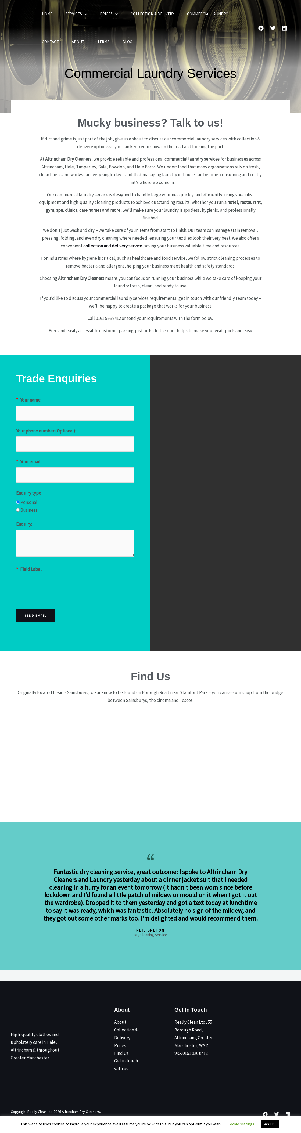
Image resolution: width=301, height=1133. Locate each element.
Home (47, 13)
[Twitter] (272, 28)
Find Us (121, 1053)
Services (76, 14)
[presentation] (57, 585)
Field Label (29, 569)
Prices (109, 14)
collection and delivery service (112, 246)
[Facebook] (261, 28)
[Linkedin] (287, 1114)
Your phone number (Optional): (46, 431)
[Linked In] (284, 28)
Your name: (28, 400)
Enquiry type (28, 493)
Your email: (28, 462)
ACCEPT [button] (270, 1124)
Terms (103, 41)
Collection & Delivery (152, 13)
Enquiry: (24, 524)
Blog (127, 41)
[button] (84, 14)
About (78, 41)
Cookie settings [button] (241, 1124)
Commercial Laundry (207, 13)
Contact (50, 41)
